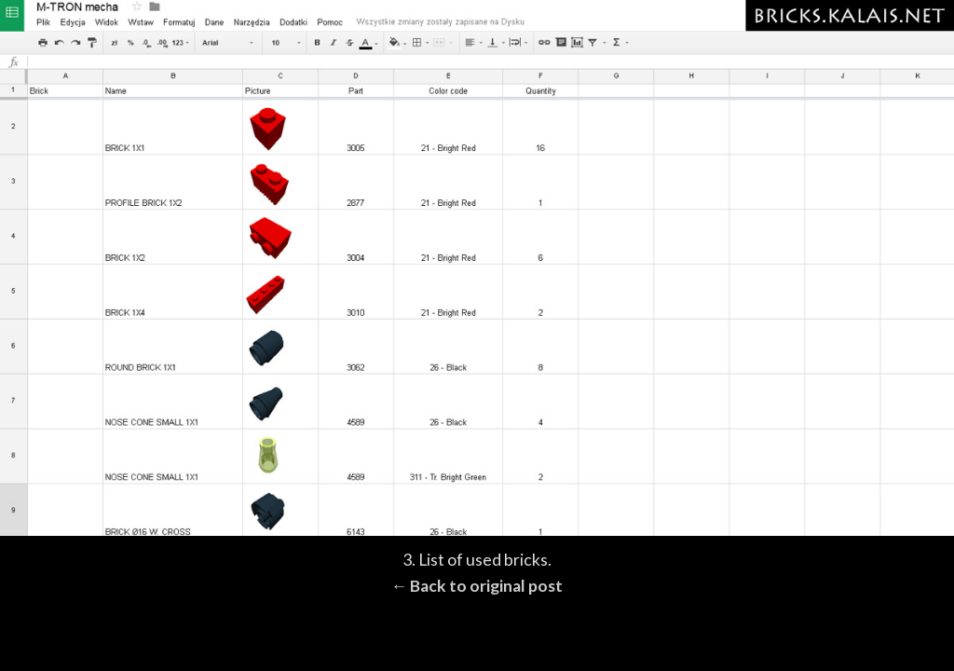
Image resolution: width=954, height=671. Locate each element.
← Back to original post (477, 586)
